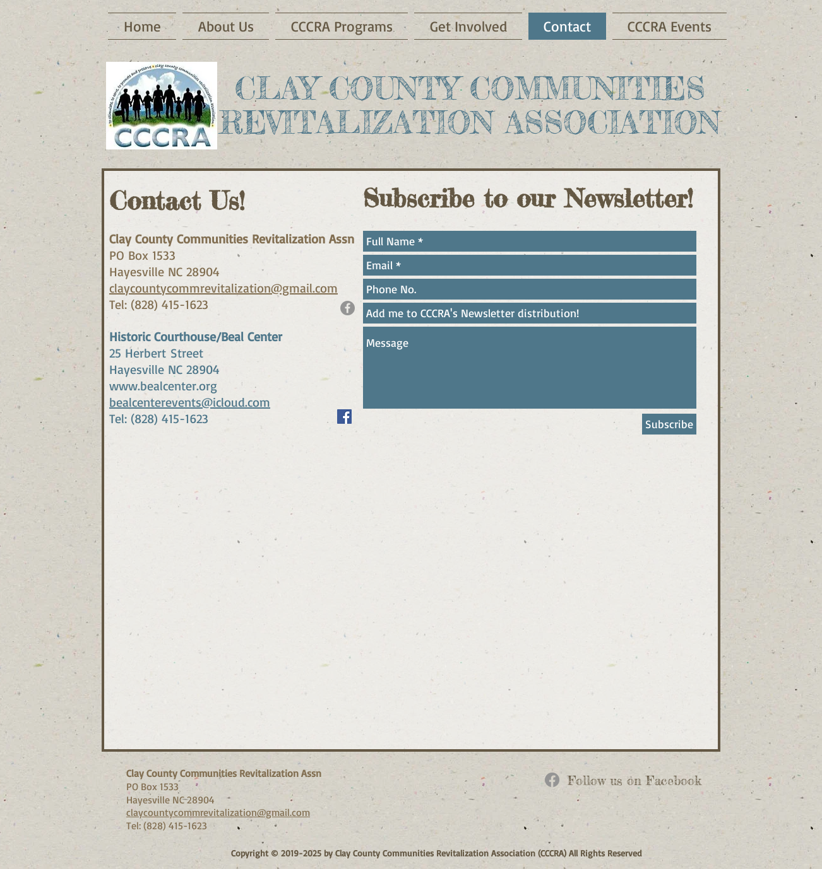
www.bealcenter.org (163, 386)
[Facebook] (552, 780)
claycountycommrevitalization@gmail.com (223, 288)
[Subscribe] (669, 424)
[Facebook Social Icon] (344, 416)
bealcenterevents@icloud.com (189, 402)
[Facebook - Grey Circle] (347, 308)
